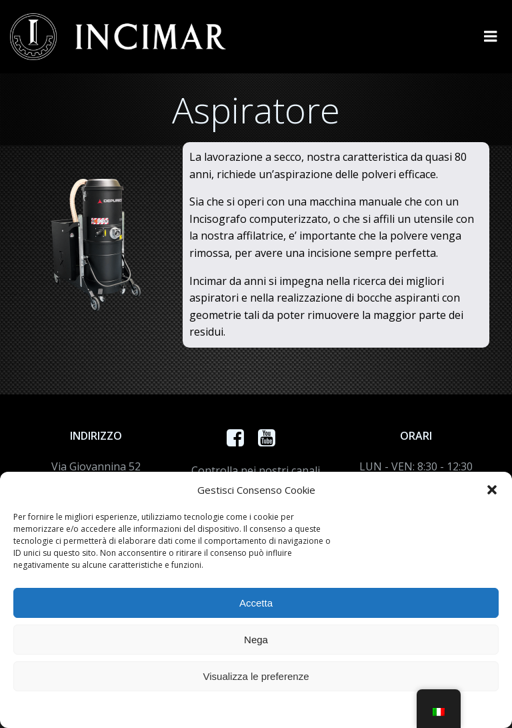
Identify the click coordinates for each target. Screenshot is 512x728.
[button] (492, 489)
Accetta (256, 603)
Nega (256, 639)
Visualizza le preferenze (256, 676)
